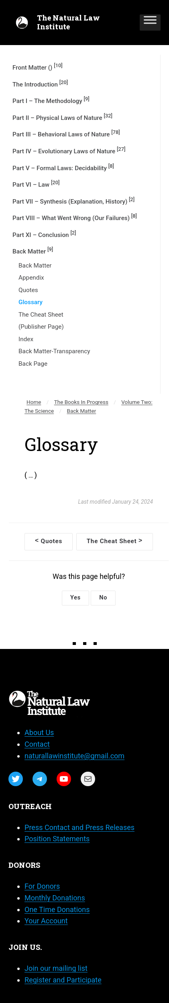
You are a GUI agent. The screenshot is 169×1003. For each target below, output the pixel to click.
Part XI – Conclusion (44, 234)
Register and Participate (63, 980)
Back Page (32, 363)
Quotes (28, 290)
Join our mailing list (56, 968)
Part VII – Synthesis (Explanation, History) (73, 200)
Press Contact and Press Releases (79, 827)
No (103, 597)
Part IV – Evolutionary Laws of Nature (68, 150)
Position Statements (57, 838)
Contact (37, 744)
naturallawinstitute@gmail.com (74, 756)
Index (25, 339)
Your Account (46, 920)
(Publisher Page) (41, 326)
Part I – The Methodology (51, 100)
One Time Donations (57, 909)
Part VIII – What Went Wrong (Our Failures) (74, 217)
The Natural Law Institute (68, 22)
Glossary (30, 302)
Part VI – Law (35, 183)
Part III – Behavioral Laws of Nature (66, 133)
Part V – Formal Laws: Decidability (63, 167)
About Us (39, 732)
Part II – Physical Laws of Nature (62, 117)
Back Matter (32, 250)
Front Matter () (37, 66)
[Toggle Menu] (150, 22)
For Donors (42, 886)
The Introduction (40, 83)
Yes (75, 597)
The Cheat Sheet (40, 314)
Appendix (31, 277)
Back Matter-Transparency (54, 351)
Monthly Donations (54, 898)
